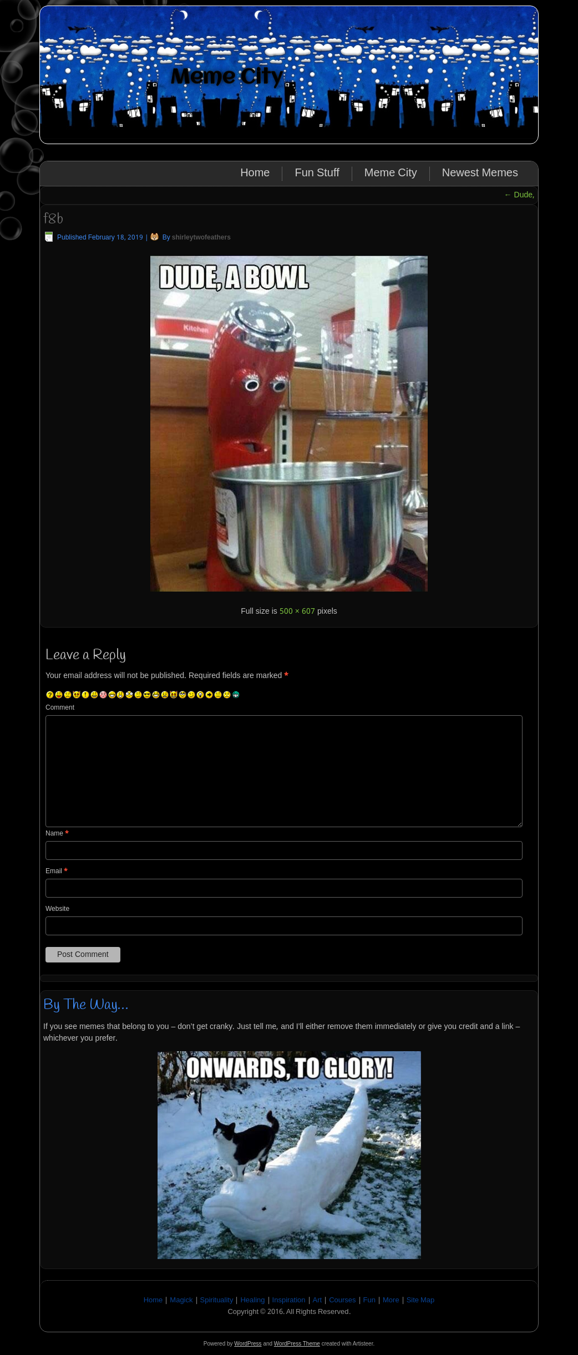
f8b (53, 219)
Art (317, 1300)
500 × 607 (297, 611)
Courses (342, 1300)
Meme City (226, 77)
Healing (252, 1300)
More (391, 1300)
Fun (369, 1300)
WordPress (247, 1344)
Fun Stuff (317, 173)
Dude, (519, 195)
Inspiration (289, 1300)
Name (57, 833)
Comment (59, 708)
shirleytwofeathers (201, 237)
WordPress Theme (297, 1344)
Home (255, 173)
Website (57, 909)
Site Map (421, 1300)
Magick (181, 1300)
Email (56, 871)
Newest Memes (480, 173)
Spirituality (217, 1300)
